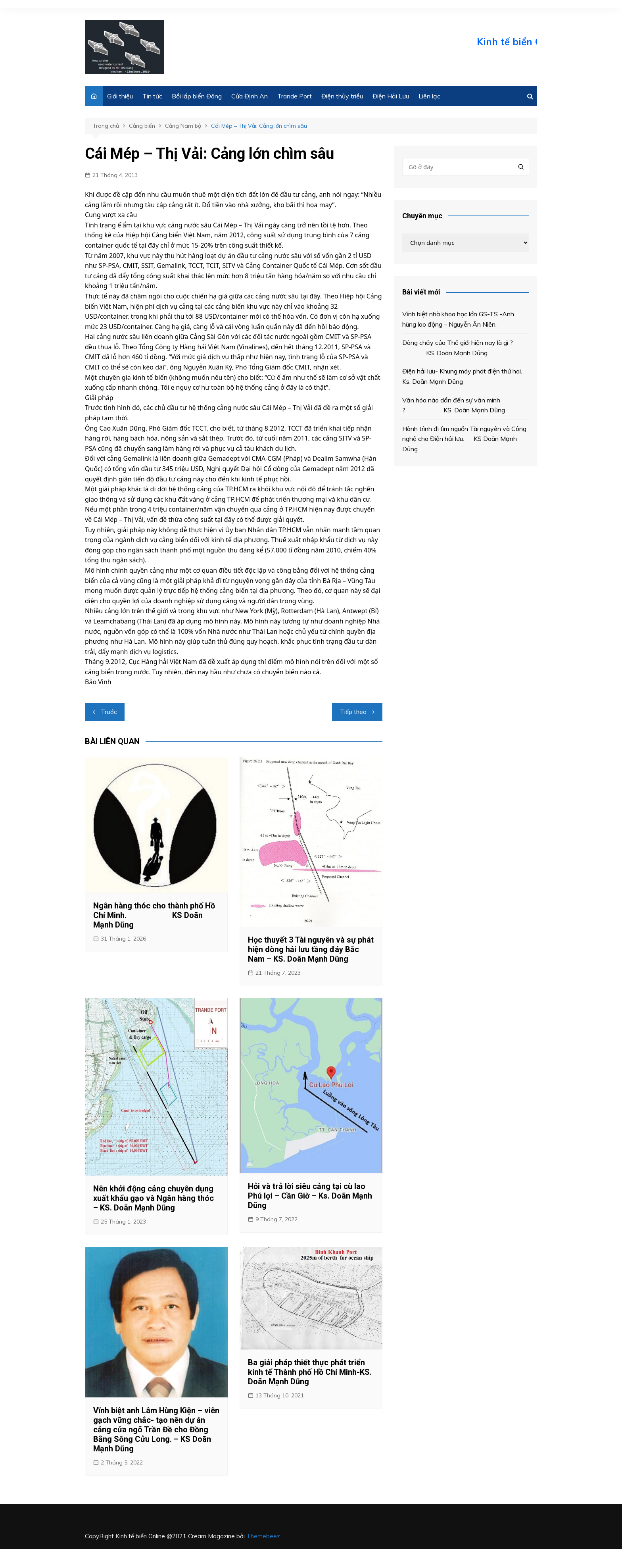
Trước (109, 712)
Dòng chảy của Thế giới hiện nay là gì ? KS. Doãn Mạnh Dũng (457, 348)
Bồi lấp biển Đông (197, 96)
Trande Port (294, 96)
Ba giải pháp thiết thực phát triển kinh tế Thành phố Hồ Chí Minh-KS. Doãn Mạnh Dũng (310, 1372)
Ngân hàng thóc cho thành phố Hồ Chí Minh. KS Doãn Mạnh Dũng (154, 915)
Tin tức (152, 96)
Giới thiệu (120, 96)
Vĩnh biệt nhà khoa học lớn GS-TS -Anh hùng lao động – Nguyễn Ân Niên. (458, 319)
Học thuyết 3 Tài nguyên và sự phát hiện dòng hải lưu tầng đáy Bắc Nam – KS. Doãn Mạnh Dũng (311, 949)
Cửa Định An (249, 96)
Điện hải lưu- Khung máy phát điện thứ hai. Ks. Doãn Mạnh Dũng (464, 376)
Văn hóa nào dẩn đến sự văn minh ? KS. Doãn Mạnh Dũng (455, 405)
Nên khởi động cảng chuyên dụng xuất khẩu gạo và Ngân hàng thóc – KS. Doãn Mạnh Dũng (153, 1198)
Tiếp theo (353, 712)
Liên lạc (429, 96)
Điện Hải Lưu (390, 96)
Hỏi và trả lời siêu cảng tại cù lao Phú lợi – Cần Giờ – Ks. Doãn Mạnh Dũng (310, 1195)
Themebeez (263, 1536)
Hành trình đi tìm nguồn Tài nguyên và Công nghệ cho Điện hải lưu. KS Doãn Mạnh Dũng (464, 439)
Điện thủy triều (342, 96)
